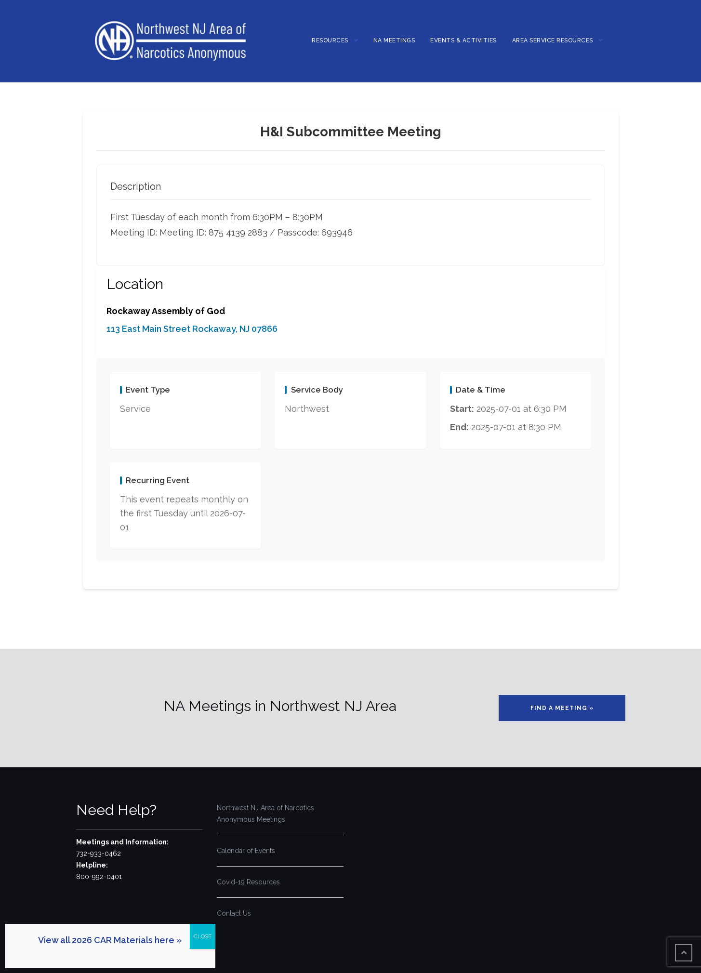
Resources (330, 40)
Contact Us (234, 913)
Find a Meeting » (562, 708)
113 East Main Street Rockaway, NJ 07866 (192, 329)
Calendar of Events (246, 851)
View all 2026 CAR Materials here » (110, 940)
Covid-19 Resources (248, 882)
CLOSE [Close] (203, 936)
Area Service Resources (552, 40)
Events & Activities (463, 40)
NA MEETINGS (394, 40)
